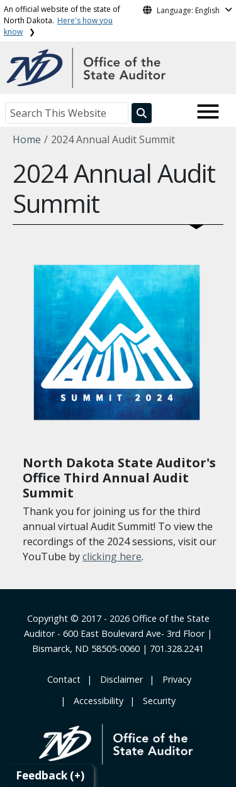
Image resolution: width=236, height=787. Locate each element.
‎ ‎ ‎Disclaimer (119, 679)
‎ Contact (63, 679)
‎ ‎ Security (157, 701)
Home (27, 139)
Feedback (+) (50, 775)
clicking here (112, 556)
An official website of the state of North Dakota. (62, 20)
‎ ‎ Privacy (174, 679)
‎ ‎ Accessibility (96, 701)
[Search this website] (142, 113)
